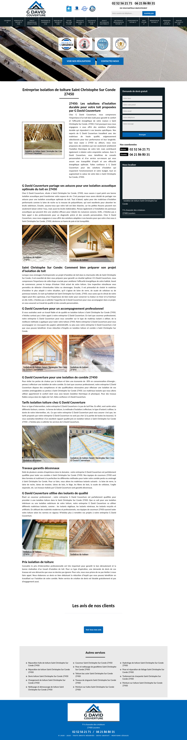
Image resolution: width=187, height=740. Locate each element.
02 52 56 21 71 (122, 3)
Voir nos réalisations (79, 61)
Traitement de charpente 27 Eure (45, 22)
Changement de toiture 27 (133, 21)
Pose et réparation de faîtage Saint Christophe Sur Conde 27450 (143, 670)
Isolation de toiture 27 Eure (92, 22)
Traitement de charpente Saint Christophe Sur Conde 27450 (141, 677)
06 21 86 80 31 (145, 3)
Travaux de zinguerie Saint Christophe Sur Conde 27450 (95, 681)
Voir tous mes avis (93, 629)
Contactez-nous (110, 61)
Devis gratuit (103, 735)
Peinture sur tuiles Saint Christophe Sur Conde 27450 (94, 688)
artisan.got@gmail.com (97, 54)
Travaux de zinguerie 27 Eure (80, 22)
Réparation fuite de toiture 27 (167, 22)
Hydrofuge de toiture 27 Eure (18, 22)
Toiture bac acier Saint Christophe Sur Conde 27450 (94, 674)
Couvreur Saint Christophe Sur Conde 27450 (93, 663)
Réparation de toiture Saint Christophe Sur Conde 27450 (49, 670)
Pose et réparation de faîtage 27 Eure (32, 22)
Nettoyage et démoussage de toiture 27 (118, 22)
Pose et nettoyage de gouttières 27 (104, 22)
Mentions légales (120, 735)
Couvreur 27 (7, 21)
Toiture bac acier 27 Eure (69, 22)
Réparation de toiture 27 (154, 21)
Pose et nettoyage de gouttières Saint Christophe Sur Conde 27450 (95, 668)
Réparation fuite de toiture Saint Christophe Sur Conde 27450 (48, 664)
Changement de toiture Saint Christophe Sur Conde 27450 (46, 681)
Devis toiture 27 (143, 22)
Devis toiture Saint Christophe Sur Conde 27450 (48, 676)
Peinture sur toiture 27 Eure (58, 22)
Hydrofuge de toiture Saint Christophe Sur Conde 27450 (142, 664)
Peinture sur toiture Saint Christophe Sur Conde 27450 (142, 684)
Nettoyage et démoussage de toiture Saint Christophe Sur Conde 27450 (46, 688)
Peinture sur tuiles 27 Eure (179, 22)
